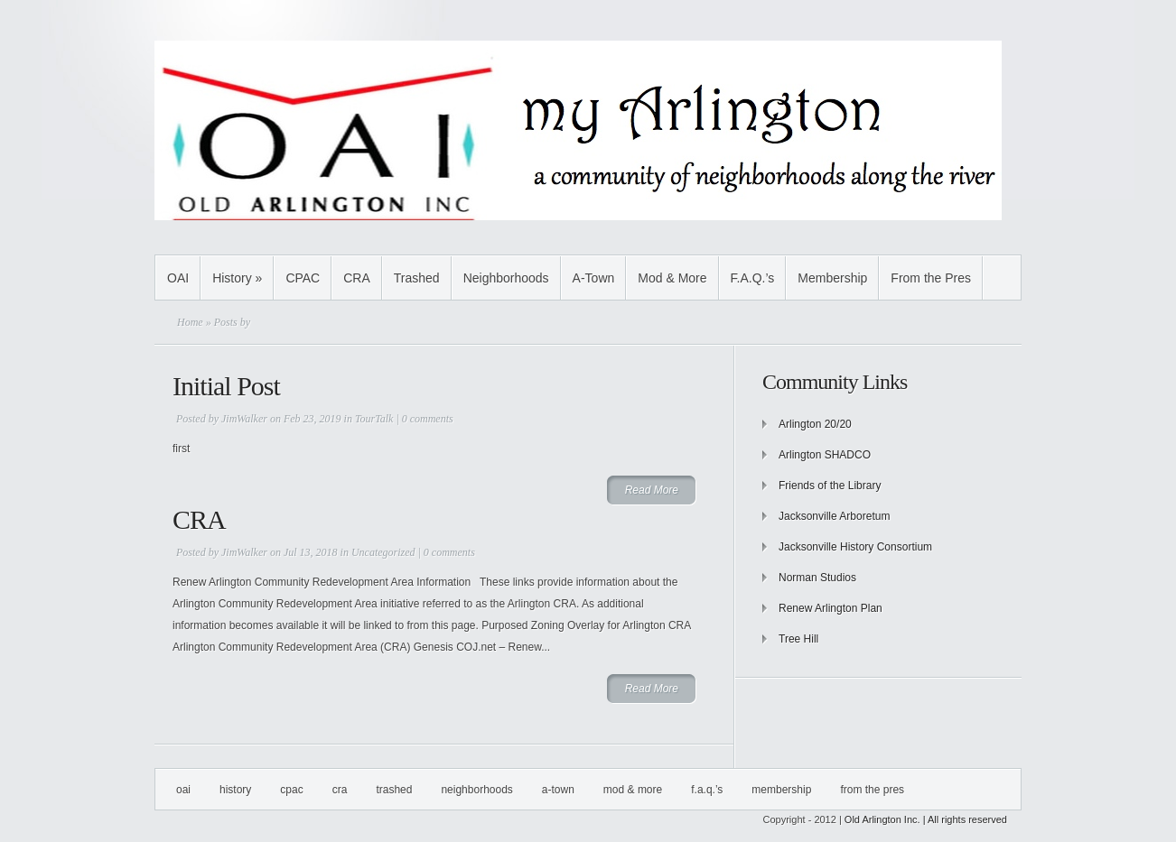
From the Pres (931, 278)
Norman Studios (817, 577)
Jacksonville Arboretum (834, 516)
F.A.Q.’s (753, 278)
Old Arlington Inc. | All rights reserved (926, 819)
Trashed (417, 278)
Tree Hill (798, 639)
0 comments (427, 418)
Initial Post (226, 386)
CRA (356, 278)
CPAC (302, 278)
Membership (832, 278)
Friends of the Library (830, 485)
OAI (178, 278)
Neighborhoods (506, 278)
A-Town (594, 278)
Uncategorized (383, 552)
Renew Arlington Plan (830, 608)
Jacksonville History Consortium (855, 547)
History (237, 278)
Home (190, 322)
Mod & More (672, 278)
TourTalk (374, 418)
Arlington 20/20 (815, 424)
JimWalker (244, 418)
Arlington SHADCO (825, 455)
